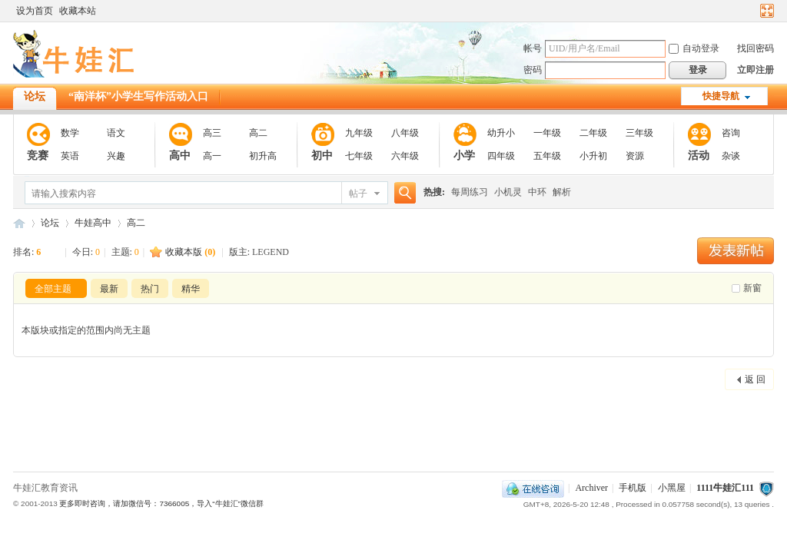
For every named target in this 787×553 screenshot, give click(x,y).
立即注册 (755, 70)
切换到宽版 (765, 11)
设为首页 (34, 10)
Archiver (591, 487)
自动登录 (694, 48)
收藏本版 (190, 252)
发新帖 (735, 250)
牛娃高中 (93, 222)
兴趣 (116, 156)
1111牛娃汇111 (725, 487)
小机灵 (508, 192)
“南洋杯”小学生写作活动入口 (138, 96)
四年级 (501, 156)
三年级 (639, 132)
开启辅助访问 (752, 11)
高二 (258, 132)
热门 (150, 288)
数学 (70, 132)
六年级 (405, 156)
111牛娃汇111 (19, 223)
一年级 (547, 132)
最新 (109, 288)
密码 (532, 70)
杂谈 (731, 156)
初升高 (263, 156)
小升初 (593, 156)
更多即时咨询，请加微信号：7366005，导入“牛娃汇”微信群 (161, 503)
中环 (537, 192)
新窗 (752, 288)
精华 (190, 288)
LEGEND (270, 252)
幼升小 (501, 132)
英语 (70, 156)
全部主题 (53, 288)
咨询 (731, 132)
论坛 (34, 96)
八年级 (405, 132)
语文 (116, 132)
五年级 (547, 156)
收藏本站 (77, 10)
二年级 (593, 132)
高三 (212, 132)
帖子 (358, 193)
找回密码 (755, 48)
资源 (635, 156)
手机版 (632, 487)
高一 (212, 156)
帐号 (532, 48)
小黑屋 (672, 487)
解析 (562, 192)
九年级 (359, 132)
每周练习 (469, 192)
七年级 (359, 156)
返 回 (755, 379)
